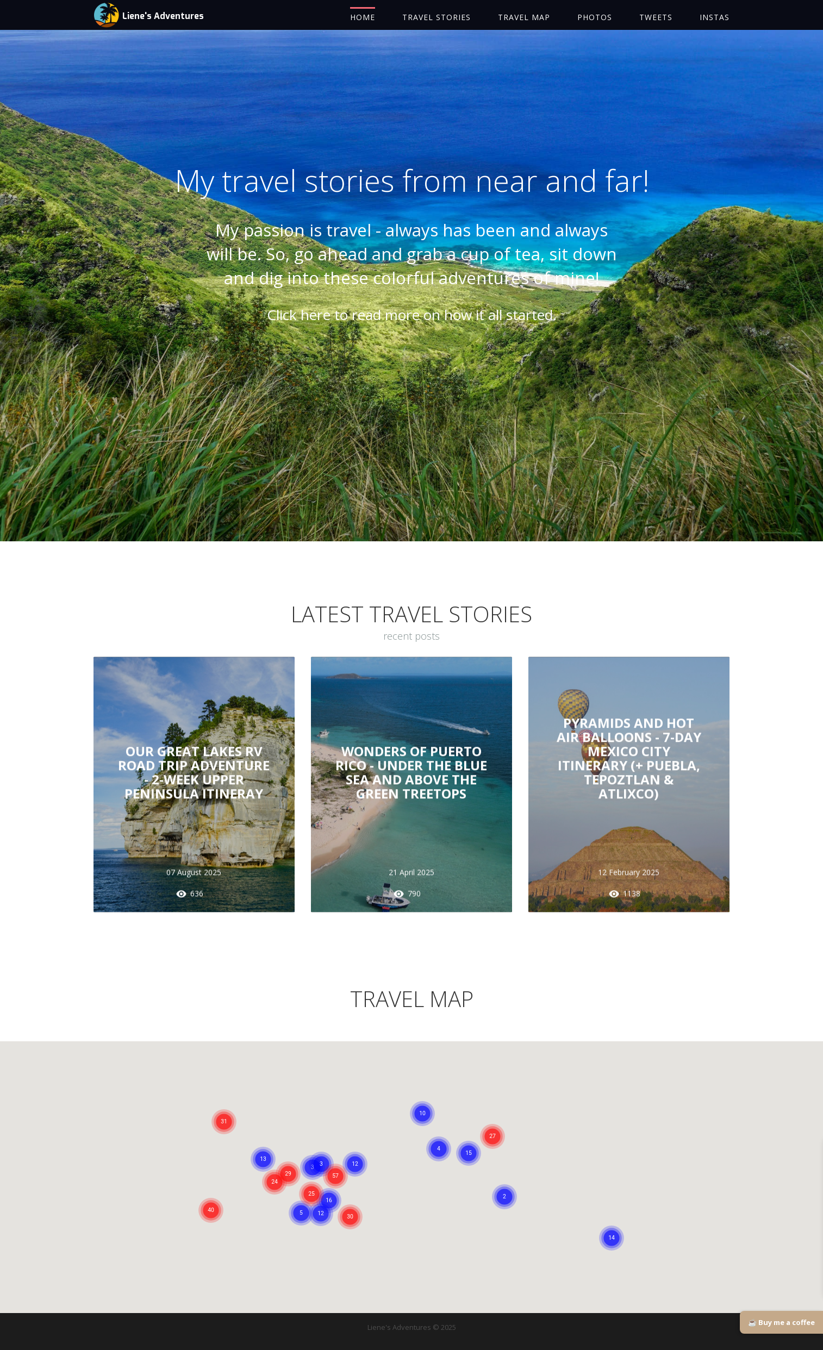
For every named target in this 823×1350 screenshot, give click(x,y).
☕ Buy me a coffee (781, 1322)
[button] (335, 1186)
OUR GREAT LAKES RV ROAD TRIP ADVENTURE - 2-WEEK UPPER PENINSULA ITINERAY (194, 777)
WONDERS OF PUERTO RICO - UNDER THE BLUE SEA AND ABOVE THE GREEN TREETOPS (411, 777)
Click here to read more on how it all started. (412, 325)
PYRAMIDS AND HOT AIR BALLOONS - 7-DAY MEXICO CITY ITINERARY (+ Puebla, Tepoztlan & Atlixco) (629, 762)
